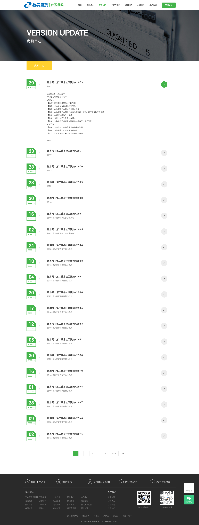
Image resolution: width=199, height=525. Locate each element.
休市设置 (70, 505)
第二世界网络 (72, 516)
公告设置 (56, 497)
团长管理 (84, 508)
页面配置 (28, 501)
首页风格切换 (86, 505)
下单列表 (42, 505)
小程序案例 (115, 5)
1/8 (122, 453)
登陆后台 (168, 5)
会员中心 (84, 497)
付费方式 (111, 508)
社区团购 (85, 516)
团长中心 (70, 497)
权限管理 (28, 508)
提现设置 (70, 501)
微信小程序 (127, 516)
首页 (80, 5)
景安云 (116, 516)
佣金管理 (56, 508)
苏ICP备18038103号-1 (110, 521)
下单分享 (42, 497)
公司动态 (111, 501)
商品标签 (28, 505)
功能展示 (90, 5)
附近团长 (56, 505)
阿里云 (96, 516)
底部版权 (84, 501)
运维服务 (140, 5)
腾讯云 (106, 516)
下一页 (113, 453)
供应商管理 (71, 508)
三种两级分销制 (31, 497)
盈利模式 (128, 5)
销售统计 (42, 508)
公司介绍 (111, 497)
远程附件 (42, 501)
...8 (105, 453)
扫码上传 (56, 501)
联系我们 (153, 5)
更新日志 (102, 5)
